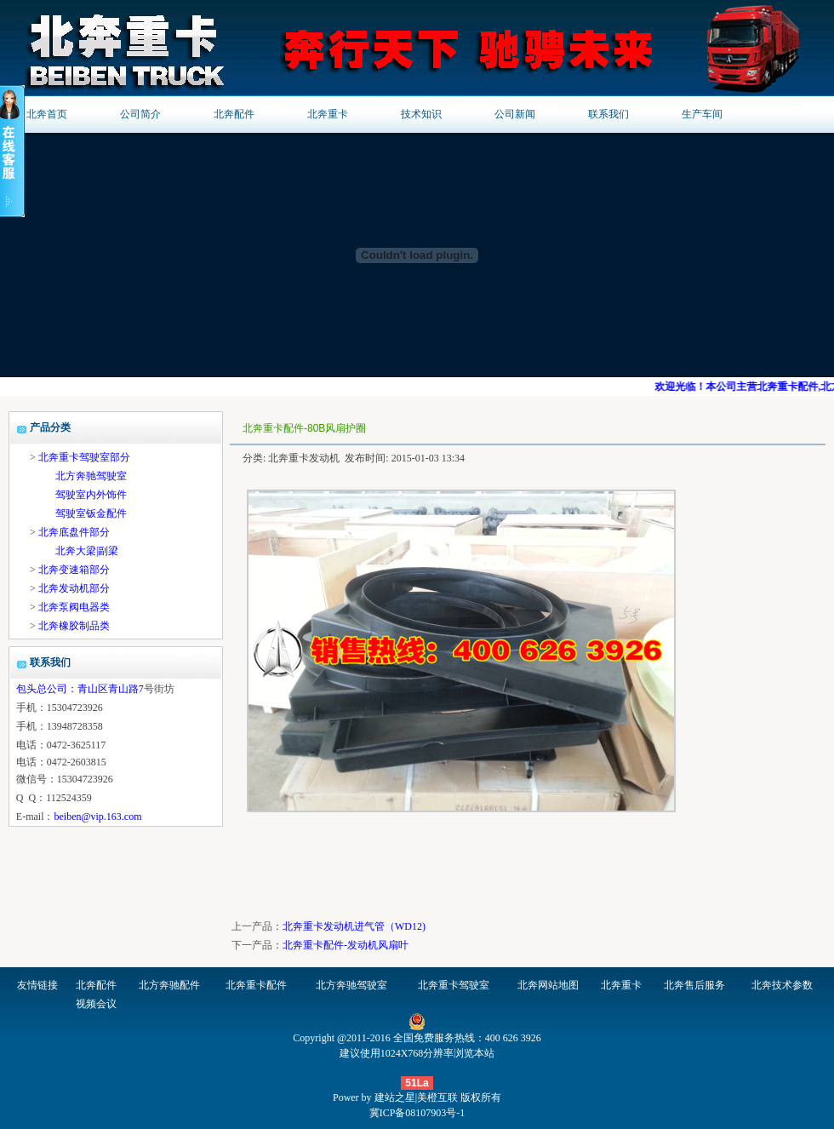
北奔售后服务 (694, 985)
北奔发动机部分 (74, 588)
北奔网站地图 (548, 985)
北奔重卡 (327, 114)
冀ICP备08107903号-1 (417, 1113)
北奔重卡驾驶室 (453, 985)
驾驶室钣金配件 (91, 513)
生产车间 (702, 114)
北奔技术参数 (782, 985)
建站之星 (394, 1097)
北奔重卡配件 (256, 985)
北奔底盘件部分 (74, 532)
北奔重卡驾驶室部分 (84, 457)
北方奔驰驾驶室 (91, 476)
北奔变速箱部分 (74, 570)
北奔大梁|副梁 (86, 551)
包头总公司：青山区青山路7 (80, 689)
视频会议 (96, 1004)
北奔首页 (46, 114)
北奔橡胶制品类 (74, 626)
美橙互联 (437, 1097)
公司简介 (140, 114)
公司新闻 (514, 114)
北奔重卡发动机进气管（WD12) (354, 926)
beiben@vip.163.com (97, 816)
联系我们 (608, 114)
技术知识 (421, 114)
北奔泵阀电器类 (74, 607)
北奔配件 (234, 114)
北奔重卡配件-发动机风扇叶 (345, 945)
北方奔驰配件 (169, 985)
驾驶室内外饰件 (91, 495)
